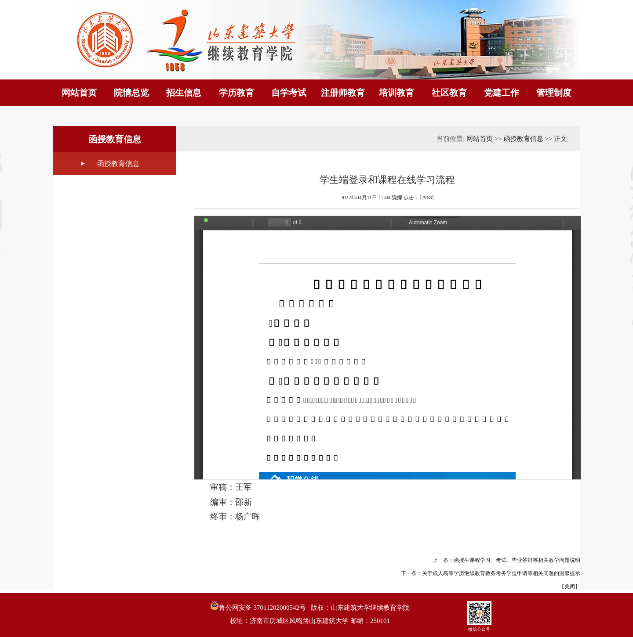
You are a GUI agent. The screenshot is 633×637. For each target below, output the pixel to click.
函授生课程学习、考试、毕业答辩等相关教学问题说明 (517, 560)
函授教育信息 (118, 163)
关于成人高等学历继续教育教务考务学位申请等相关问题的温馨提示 (501, 573)
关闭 (569, 586)
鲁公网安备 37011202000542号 (258, 606)
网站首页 (479, 138)
